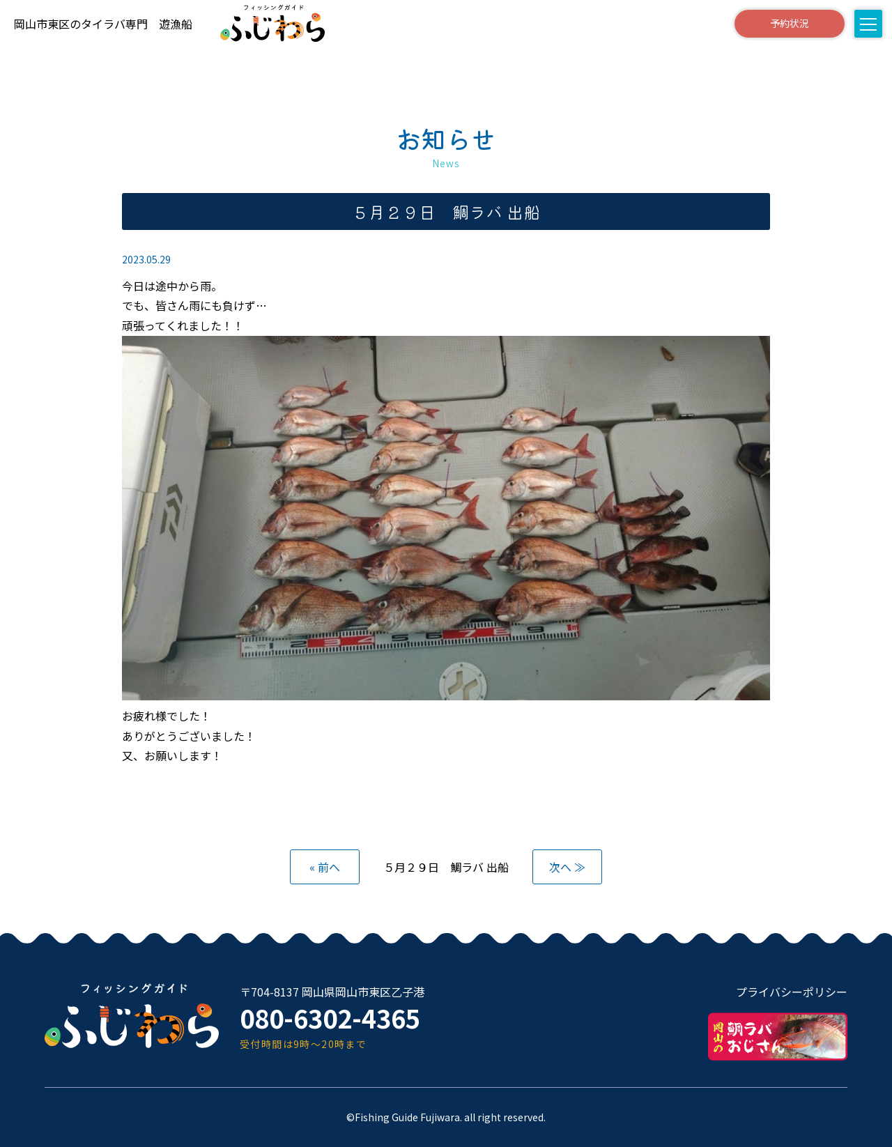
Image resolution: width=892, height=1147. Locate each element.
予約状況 (789, 23)
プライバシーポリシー (791, 991)
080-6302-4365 (330, 1017)
